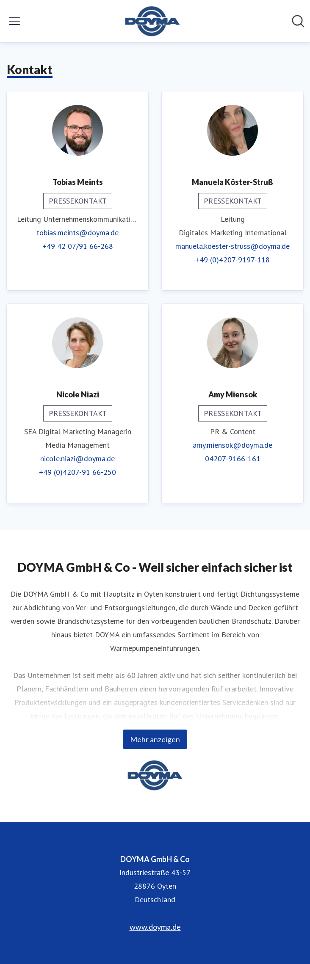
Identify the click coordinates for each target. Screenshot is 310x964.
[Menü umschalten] (14, 21)
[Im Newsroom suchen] (298, 21)
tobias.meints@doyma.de (77, 232)
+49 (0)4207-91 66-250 (77, 472)
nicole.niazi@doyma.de (77, 458)
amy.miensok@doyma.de (232, 445)
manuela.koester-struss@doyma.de (232, 246)
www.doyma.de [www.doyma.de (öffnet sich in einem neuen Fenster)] (155, 926)
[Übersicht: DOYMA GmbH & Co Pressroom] (153, 21)
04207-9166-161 (232, 458)
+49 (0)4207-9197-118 (232, 259)
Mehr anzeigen (155, 739)
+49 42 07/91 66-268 (77, 246)
